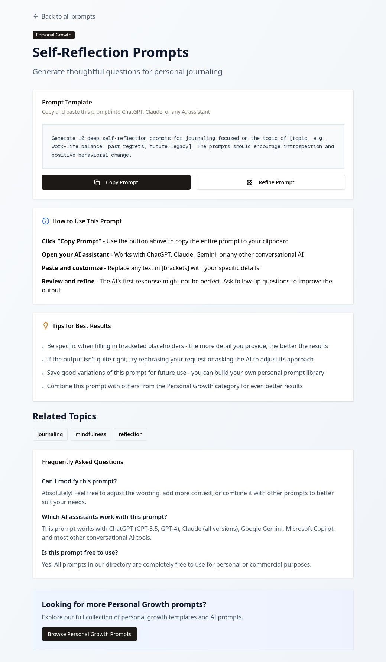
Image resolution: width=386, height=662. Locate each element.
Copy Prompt (116, 182)
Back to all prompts (64, 16)
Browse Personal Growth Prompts (90, 633)
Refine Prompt (270, 182)
